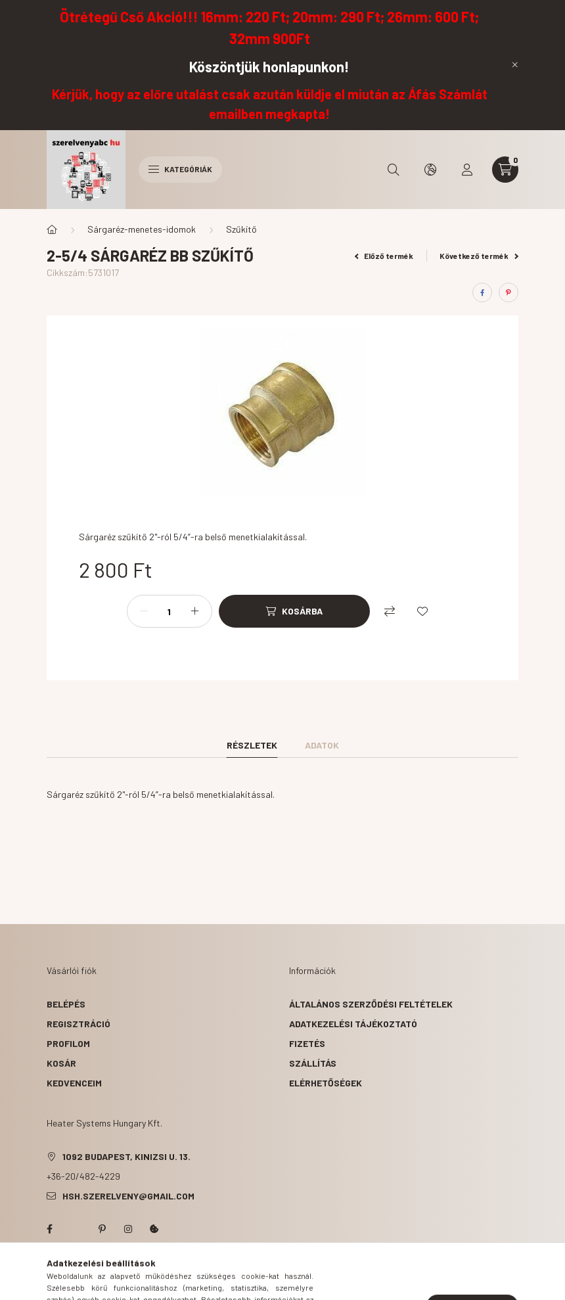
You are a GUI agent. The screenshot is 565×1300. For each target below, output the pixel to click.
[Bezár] (515, 65)
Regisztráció (78, 1023)
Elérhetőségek (325, 1082)
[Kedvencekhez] (422, 611)
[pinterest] (508, 292)
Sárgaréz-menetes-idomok (141, 229)
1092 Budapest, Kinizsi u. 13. (126, 1156)
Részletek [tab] (252, 745)
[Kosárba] (294, 611)
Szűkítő (241, 229)
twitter (75, 1229)
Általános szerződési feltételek (371, 1004)
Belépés (66, 1004)
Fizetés (307, 1043)
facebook (49, 1229)
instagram (128, 1229)
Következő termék (479, 255)
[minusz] (144, 611)
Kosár (61, 1063)
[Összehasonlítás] (389, 611)
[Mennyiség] (169, 611)
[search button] (393, 169)
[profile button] (467, 169)
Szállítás (312, 1063)
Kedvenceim (74, 1082)
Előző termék (384, 255)
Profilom (68, 1043)
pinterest (102, 1229)
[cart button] (505, 169)
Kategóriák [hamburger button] (180, 169)
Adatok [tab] (322, 745)
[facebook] (482, 292)
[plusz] (195, 611)
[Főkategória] (52, 229)
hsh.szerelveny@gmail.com (128, 1195)
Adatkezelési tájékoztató (353, 1023)
